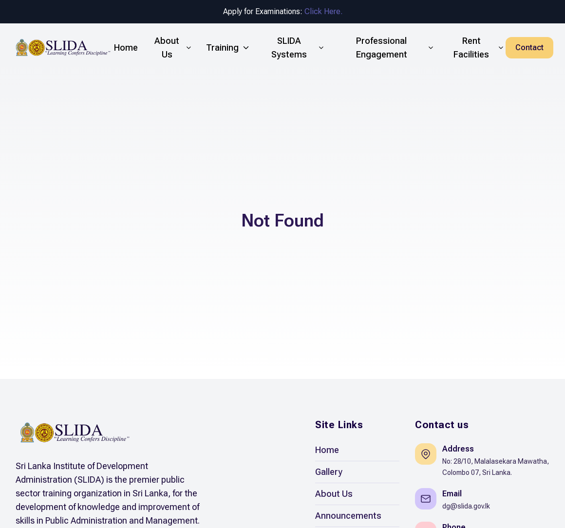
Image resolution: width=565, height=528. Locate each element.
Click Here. (323, 11)
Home (327, 450)
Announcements (348, 515)
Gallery (328, 472)
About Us (334, 494)
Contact (529, 47)
